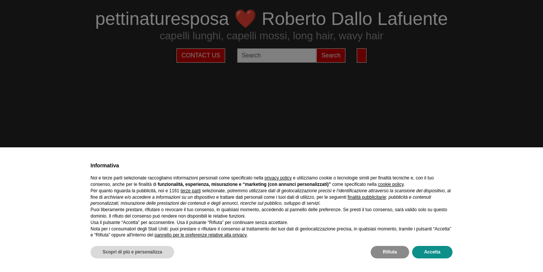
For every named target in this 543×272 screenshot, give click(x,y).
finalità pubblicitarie (367, 197)
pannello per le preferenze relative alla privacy (201, 235)
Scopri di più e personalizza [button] (132, 252)
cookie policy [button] (390, 184)
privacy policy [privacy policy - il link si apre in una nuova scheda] (278, 178)
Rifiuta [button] (390, 252)
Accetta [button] (432, 252)
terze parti (191, 190)
